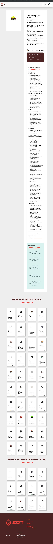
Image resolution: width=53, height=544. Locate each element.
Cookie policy (19, 537)
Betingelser (19, 534)
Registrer (38, 59)
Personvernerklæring (21, 535)
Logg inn (31, 59)
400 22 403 (35, 235)
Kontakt (8, 535)
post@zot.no (39, 234)
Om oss (8, 534)
